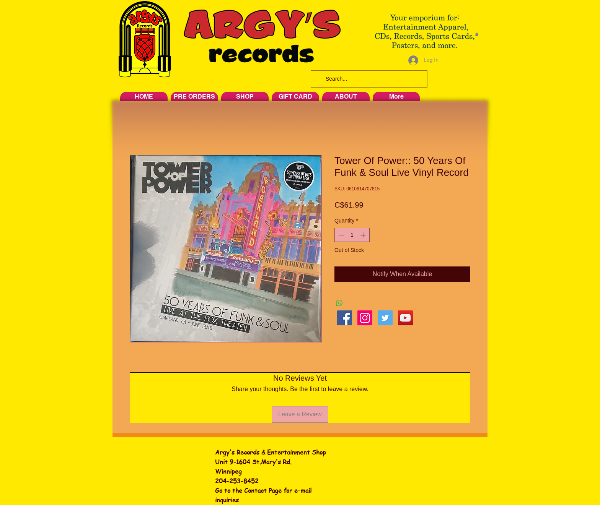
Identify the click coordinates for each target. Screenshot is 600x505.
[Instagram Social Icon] (364, 317)
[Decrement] (340, 235)
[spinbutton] (352, 235)
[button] (476, 34)
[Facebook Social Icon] (344, 317)
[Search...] (368, 79)
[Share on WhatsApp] (339, 303)
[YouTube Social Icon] (405, 317)
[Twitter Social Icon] (385, 317)
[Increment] (363, 235)
